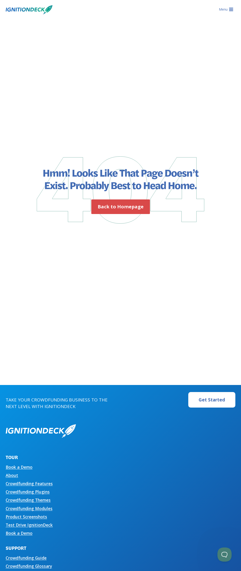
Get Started (212, 400)
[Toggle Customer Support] (224, 554)
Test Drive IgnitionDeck (29, 525)
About (12, 475)
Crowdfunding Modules (29, 508)
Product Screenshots (26, 516)
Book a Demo (19, 467)
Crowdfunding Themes (28, 500)
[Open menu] (226, 9)
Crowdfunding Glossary (29, 566)
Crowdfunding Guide (26, 558)
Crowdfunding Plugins (28, 492)
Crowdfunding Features (29, 483)
